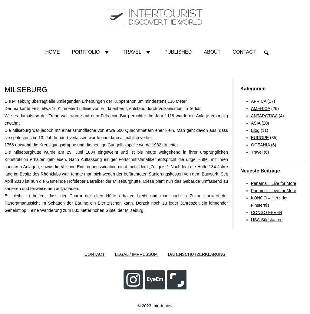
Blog (255, 130)
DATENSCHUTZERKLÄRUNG (197, 254)
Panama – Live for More (273, 183)
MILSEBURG (26, 89)
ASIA (255, 123)
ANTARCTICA (264, 115)
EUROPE (260, 137)
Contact (244, 52)
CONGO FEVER (266, 212)
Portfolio (91, 52)
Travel (137, 52)
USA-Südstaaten (266, 219)
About (212, 52)
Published (178, 52)
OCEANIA (260, 144)
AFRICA (258, 101)
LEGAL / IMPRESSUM (137, 254)
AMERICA (260, 108)
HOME (52, 52)
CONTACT (94, 254)
